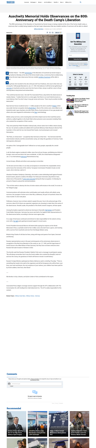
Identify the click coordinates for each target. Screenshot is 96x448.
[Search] (81, 2)
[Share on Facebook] (47, 32)
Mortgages (33, 2)
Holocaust (24, 156)
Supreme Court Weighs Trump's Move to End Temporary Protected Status (82, 100)
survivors (9, 88)
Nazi (35, 112)
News (62, 2)
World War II (32, 108)
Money (40, 2)
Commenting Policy (34, 380)
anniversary (28, 73)
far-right (16, 221)
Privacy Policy (75, 65)
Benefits (56, 2)
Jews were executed (29, 179)
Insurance (26, 2)
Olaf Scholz (48, 210)
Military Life (68, 2)
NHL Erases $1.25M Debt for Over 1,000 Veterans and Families (81, 106)
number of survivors (44, 77)
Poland (54, 106)
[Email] (52, 32)
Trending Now (70, 95)
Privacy (56, 403)
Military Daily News (38, 29)
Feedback (61, 403)
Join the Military (48, 2)
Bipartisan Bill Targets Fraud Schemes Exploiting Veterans (81, 111)
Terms (53, 403)
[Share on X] (50, 32)
